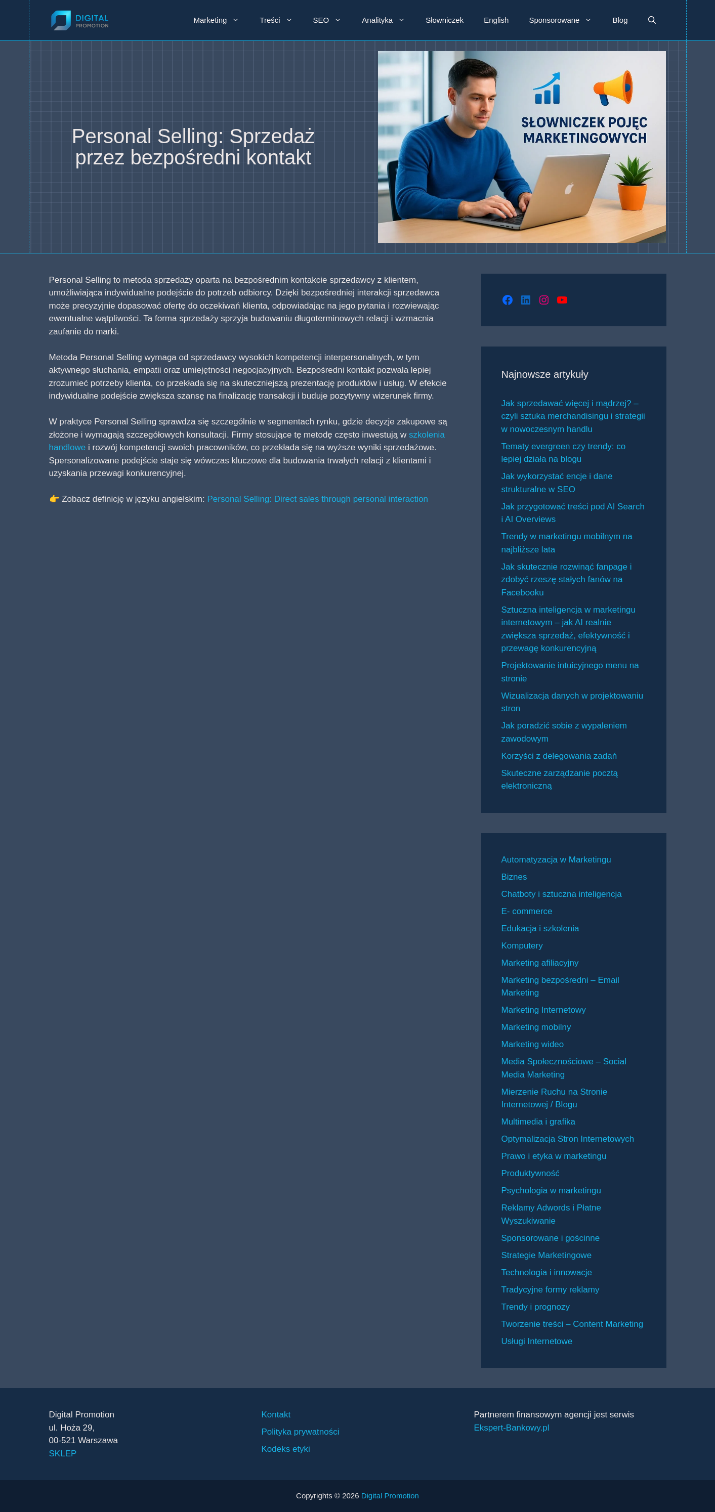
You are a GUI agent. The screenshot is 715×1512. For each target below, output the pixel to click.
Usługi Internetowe (537, 1341)
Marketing (221, 20)
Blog (619, 20)
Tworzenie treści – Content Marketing (572, 1324)
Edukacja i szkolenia (540, 928)
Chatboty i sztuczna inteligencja (561, 894)
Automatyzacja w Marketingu (556, 860)
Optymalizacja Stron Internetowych (568, 1139)
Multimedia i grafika (538, 1122)
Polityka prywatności (301, 1432)
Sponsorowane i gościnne (550, 1238)
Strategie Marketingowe (546, 1255)
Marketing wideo (532, 1044)
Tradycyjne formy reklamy (550, 1289)
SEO (332, 20)
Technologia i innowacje (547, 1272)
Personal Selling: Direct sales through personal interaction (317, 499)
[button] (652, 20)
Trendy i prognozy (535, 1307)
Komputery (522, 946)
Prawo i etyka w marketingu (554, 1156)
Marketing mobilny (536, 1027)
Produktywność (530, 1173)
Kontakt (276, 1414)
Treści (281, 20)
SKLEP (63, 1453)
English (496, 20)
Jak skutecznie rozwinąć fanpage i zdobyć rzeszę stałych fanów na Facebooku (566, 579)
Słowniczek (445, 20)
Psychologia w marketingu (551, 1190)
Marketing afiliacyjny (540, 963)
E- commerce (527, 911)
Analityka (388, 20)
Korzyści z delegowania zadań (559, 756)
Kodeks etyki (286, 1449)
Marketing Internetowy (543, 1010)
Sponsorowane (565, 20)
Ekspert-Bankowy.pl (512, 1428)
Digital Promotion (390, 1495)
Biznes (514, 877)
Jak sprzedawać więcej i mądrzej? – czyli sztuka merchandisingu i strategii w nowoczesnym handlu (573, 416)
